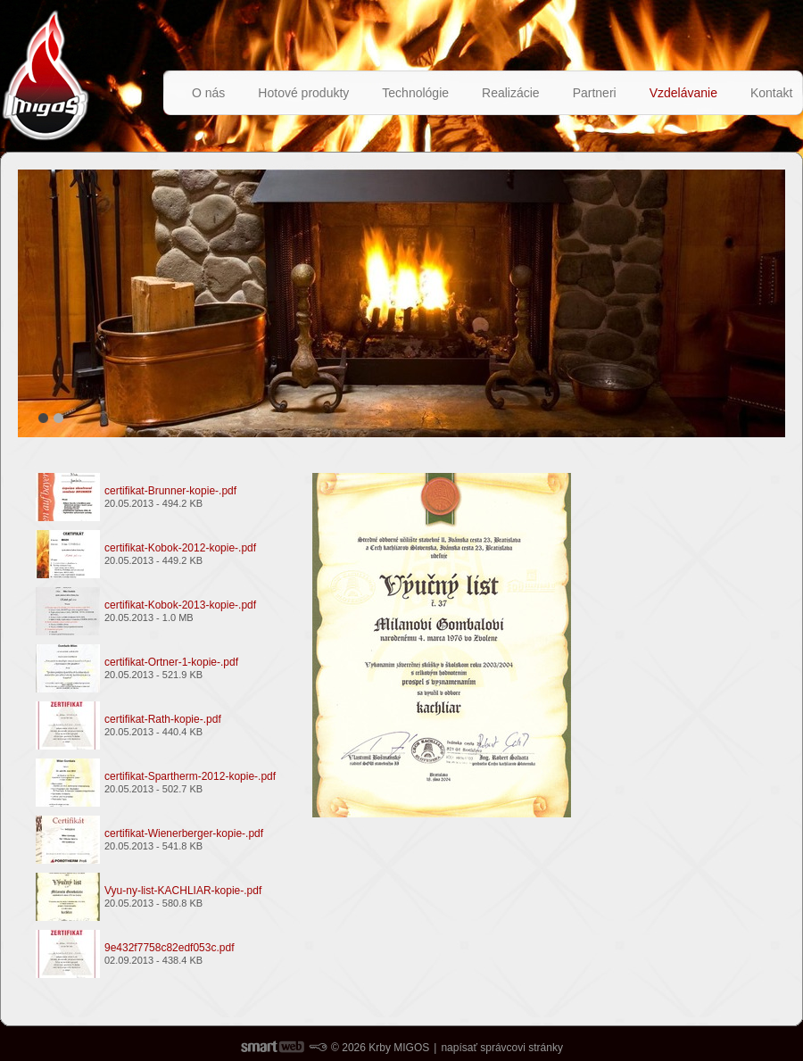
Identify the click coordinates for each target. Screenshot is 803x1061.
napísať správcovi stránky (502, 1047)
